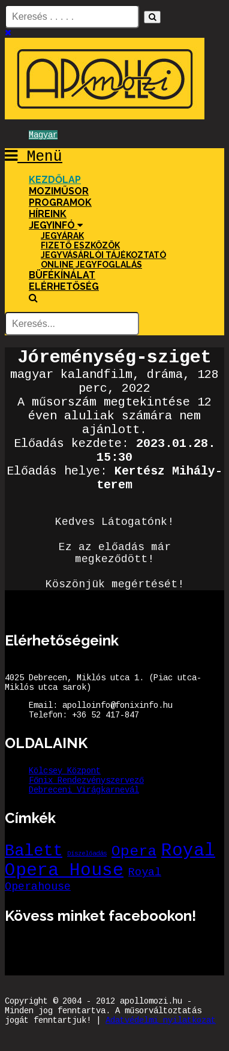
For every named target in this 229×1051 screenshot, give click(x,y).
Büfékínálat (62, 275)
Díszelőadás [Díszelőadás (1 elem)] (87, 853)
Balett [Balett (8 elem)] (33, 851)
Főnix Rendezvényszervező (86, 780)
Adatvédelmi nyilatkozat (161, 1020)
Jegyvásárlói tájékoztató (103, 255)
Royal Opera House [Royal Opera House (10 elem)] (110, 861)
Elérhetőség (64, 286)
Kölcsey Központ (65, 771)
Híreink (48, 214)
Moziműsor (59, 191)
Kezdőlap (55, 179)
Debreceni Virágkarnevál (84, 790)
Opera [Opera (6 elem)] (134, 851)
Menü (33, 157)
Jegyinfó (56, 225)
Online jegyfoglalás (91, 264)
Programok (60, 202)
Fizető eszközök (80, 245)
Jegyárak (62, 236)
